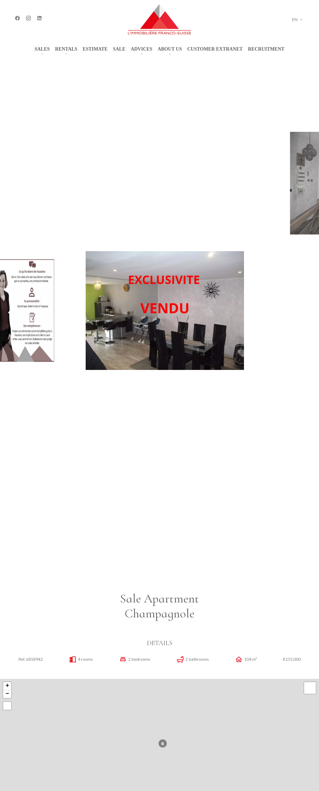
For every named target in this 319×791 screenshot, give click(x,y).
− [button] (7, 694)
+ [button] (7, 686)
